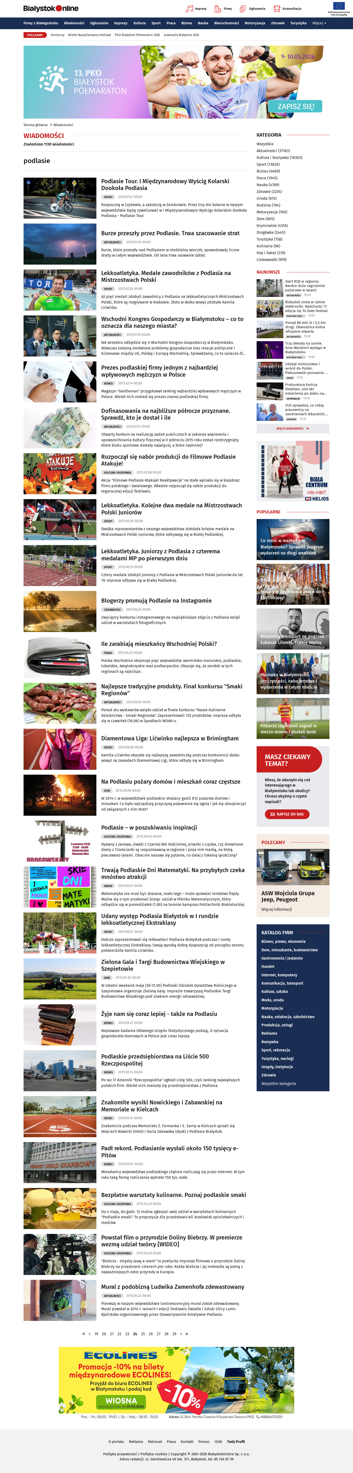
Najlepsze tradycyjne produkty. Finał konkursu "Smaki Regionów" (172, 690)
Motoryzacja (255, 23)
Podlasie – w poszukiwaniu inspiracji (149, 827)
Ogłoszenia (252, 8)
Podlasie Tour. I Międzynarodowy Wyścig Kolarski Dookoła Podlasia (165, 185)
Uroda (262, 198)
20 (104, 1334)
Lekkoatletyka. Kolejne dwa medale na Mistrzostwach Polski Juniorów (171, 509)
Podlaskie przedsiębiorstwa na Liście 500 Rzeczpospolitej (155, 1060)
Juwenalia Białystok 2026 (181, 34)
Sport (156, 23)
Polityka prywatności (120, 1454)
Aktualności (112, 242)
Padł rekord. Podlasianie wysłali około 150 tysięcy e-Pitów (170, 1152)
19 (96, 1334)
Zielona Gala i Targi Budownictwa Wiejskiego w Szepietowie (163, 965)
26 (151, 1334)
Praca (171, 23)
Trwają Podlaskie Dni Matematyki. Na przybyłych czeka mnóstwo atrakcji (173, 874)
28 (166, 1334)
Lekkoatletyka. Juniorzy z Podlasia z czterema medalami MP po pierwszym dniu (160, 555)
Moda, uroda (272, 1000)
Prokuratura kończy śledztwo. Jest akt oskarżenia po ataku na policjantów (304, 389)
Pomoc (204, 1441)
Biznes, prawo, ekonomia (283, 941)
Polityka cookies (154, 1454)
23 (127, 1334)
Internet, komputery (279, 975)
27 (158, 1334)
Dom (107, 790)
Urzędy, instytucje (277, 1067)
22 (119, 1334)
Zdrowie (278, 23)
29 (174, 1334)
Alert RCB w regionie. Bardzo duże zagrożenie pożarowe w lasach (305, 285)
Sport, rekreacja (275, 1050)
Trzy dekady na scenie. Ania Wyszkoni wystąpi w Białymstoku (305, 347)
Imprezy (196, 8)
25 (143, 1334)
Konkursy (57, 34)
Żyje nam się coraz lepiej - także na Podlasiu (159, 1014)
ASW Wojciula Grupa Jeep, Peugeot (288, 896)
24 (135, 1334)
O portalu (116, 1441)
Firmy (223, 8)
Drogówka (265, 232)
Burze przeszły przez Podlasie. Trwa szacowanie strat (170, 233)
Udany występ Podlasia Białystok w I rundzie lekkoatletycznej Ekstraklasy (160, 920)
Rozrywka (269, 1042)
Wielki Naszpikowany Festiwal (89, 34)
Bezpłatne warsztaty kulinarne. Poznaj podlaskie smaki (173, 1195)
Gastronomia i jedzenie (282, 958)
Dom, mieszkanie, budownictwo (289, 950)
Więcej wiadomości (290, 428)
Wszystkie (265, 144)
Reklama (269, 1033)
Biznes (186, 23)
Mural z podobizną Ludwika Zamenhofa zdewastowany (172, 1286)
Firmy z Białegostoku (41, 23)
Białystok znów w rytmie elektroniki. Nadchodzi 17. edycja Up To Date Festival (306, 306)
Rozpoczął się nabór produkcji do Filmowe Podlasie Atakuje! (168, 460)
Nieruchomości (226, 23)
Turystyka (298, 23)
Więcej (319, 23)
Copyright (178, 1454)
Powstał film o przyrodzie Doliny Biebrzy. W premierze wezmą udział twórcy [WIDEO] (171, 1241)
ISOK (218, 1441)
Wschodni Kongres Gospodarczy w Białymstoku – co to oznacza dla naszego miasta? (172, 322)
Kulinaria (265, 246)
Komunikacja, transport (282, 983)
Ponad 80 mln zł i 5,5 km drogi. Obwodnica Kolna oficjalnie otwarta (305, 327)
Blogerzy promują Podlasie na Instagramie (156, 600)
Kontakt (187, 1441)
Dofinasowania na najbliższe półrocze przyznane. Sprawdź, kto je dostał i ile (165, 414)
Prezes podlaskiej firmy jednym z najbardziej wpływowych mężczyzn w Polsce (159, 371)
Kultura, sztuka (274, 991)
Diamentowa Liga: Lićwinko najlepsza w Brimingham (170, 738)
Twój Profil (236, 1441)
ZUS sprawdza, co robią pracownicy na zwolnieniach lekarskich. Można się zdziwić (305, 409)
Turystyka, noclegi (277, 1058)
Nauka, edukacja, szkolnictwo (287, 1016)
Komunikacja (287, 8)
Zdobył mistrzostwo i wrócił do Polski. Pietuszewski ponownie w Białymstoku (306, 368)
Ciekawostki (112, 609)
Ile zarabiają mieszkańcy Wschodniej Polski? (159, 644)
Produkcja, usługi (277, 1025)
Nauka (203, 23)
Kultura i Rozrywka (117, 472)
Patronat (155, 1441)
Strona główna (36, 125)
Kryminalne (267, 225)
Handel (267, 966)
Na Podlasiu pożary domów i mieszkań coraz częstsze (170, 781)
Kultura (140, 23)
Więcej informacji (276, 909)
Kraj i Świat (266, 253)
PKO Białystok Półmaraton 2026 (137, 34)
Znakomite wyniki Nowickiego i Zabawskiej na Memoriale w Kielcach (161, 1106)
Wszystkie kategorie (278, 1083)
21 (112, 1334)
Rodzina (264, 205)
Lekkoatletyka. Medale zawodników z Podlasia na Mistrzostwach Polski (166, 277)
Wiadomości (74, 23)
